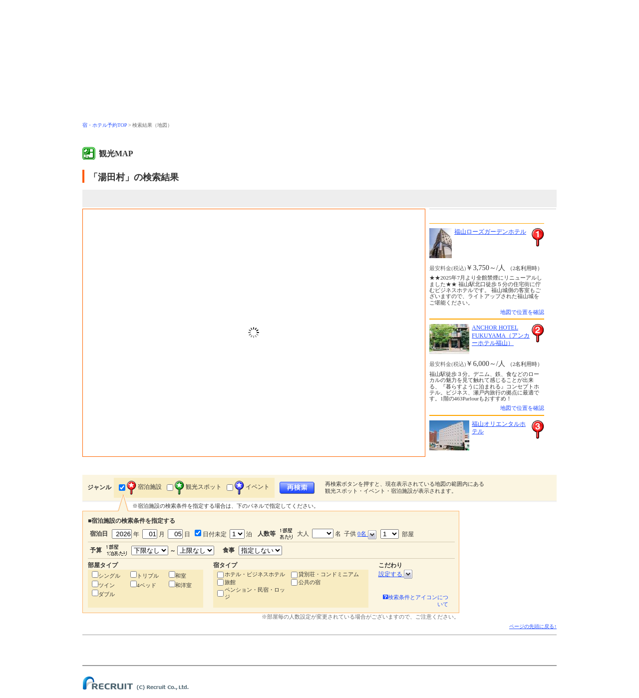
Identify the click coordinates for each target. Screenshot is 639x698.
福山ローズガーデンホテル (490, 231)
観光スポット (198, 486)
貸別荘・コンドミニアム (329, 574)
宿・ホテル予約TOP (104, 125)
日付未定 (214, 534)
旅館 (230, 582)
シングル (109, 576)
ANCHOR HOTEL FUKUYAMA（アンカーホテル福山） (501, 335)
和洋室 (183, 585)
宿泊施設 (144, 486)
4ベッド (146, 585)
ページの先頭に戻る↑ (533, 626)
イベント (252, 486)
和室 (180, 576)
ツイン (106, 585)
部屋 (397, 534)
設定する (395, 574)
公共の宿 (309, 582)
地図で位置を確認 (522, 312)
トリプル (148, 576)
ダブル (106, 594)
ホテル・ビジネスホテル (255, 574)
